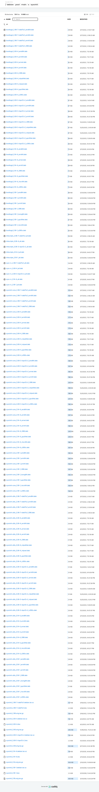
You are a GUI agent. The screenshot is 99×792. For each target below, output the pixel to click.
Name (8, 19)
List (86, 14)
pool (17, 4)
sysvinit (34, 4)
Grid (91, 14)
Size (69, 19)
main (23, 4)
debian (10, 4)
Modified (83, 19)
